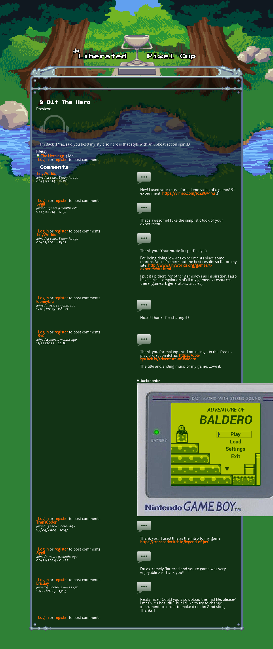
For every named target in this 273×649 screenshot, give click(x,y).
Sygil (40, 204)
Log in (43, 160)
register (61, 160)
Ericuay (42, 584)
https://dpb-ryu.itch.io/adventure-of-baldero (170, 357)
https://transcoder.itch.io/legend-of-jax (174, 542)
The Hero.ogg (52, 156)
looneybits (45, 302)
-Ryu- (41, 336)
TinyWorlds (46, 174)
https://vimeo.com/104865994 (188, 194)
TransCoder (46, 522)
